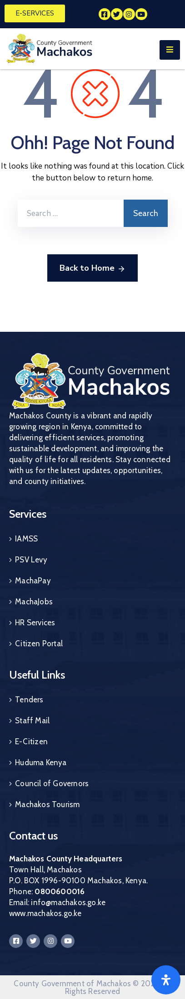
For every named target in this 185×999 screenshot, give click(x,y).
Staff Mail (32, 720)
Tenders (29, 699)
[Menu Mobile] (170, 50)
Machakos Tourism (47, 804)
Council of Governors (52, 783)
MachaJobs (34, 601)
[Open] (165, 979)
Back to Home (92, 268)
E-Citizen (31, 741)
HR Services (35, 622)
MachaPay (33, 580)
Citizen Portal (39, 643)
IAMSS (26, 538)
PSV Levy (31, 559)
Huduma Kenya (40, 762)
